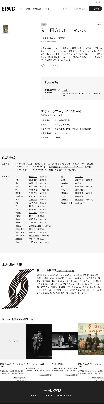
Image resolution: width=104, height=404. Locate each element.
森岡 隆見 (79, 196)
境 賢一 (32, 205)
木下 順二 (79, 176)
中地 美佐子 (34, 189)
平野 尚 (32, 238)
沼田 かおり (80, 202)
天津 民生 (33, 202)
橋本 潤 (32, 228)
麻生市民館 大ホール (58, 169)
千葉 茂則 (33, 192)
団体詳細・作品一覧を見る (68, 270)
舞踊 (28, 8)
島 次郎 (78, 182)
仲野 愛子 (33, 232)
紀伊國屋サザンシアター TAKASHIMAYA (69, 163)
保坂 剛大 (33, 218)
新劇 (56, 66)
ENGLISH (98, 2)
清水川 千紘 (34, 235)
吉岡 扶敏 (33, 182)
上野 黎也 (33, 241)
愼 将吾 (32, 215)
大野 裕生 (33, 222)
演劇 (21, 8)
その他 (46, 8)
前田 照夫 (79, 186)
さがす (95, 9)
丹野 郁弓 (79, 179)
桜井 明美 (33, 186)
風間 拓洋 (79, 199)
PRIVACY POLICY (65, 393)
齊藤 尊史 (33, 176)
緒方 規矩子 (80, 189)
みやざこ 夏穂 (35, 225)
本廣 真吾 (33, 199)
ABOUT (34, 393)
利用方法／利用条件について (54, 114)
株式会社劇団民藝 (57, 38)
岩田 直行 (79, 192)
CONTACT (47, 393)
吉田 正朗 (33, 179)
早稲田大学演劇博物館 (50, 91)
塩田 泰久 (33, 209)
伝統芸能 (37, 8)
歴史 (48, 66)
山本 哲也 (33, 212)
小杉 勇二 (33, 196)
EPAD (50, 403)
